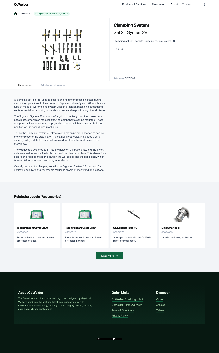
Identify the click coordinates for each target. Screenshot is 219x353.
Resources (158, 4)
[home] (15, 13)
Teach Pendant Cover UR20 (32, 228)
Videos (160, 310)
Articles (160, 304)
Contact (186, 4)
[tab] (25, 85)
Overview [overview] (25, 14)
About (174, 4)
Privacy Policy (120, 315)
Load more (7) (109, 255)
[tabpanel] (60, 134)
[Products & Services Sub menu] (147, 4)
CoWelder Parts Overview (127, 304)
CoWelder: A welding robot (127, 299)
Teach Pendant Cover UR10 (80, 228)
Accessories (51, 197)
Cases (159, 299)
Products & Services (134, 4)
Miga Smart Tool (170, 228)
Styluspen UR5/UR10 (125, 228)
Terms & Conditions (123, 310)
